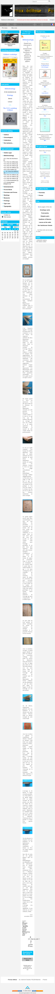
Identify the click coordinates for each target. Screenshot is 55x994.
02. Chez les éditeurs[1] (11, 162)
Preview (30, 944)
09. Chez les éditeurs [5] (11, 176)
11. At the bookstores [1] (11, 180)
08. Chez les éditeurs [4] (11, 174)
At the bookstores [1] (10, 92)
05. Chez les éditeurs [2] (11, 167)
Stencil (10, 98)
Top (27, 988)
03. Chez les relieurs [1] (11, 164)
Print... (30, 946)
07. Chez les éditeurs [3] (11, 172)
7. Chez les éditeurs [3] (26, 32)
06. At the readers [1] (10, 169)
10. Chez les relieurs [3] (11, 178)
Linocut (10, 101)
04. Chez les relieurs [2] (11, 165)
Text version (7, 217)
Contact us (7, 215)
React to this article (27, 959)
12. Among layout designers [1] (8, 183)
